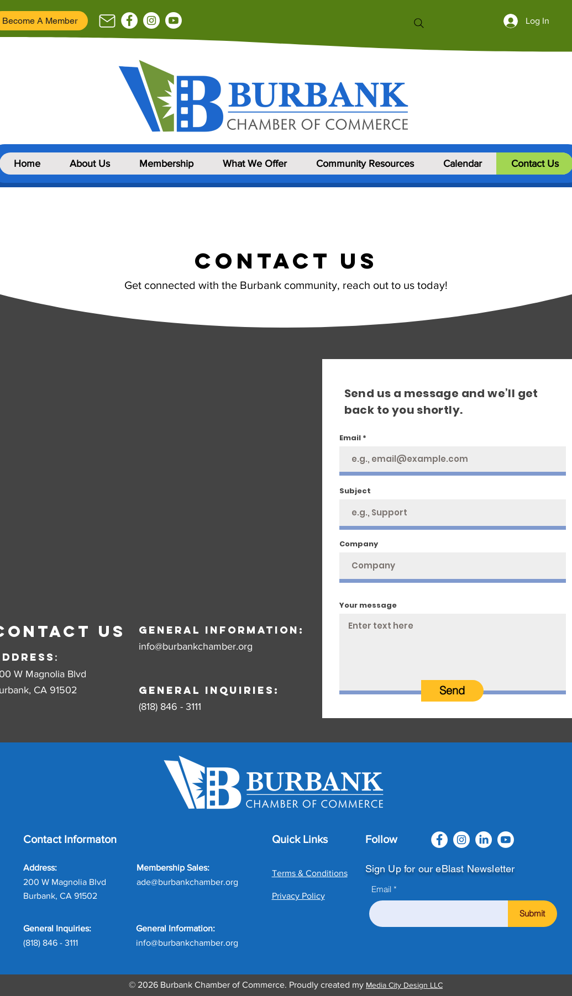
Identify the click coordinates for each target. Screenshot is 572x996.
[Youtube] (173, 20)
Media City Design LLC (404, 985)
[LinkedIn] (483, 839)
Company (358, 543)
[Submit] (532, 913)
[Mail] (107, 21)
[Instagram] (151, 20)
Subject (355, 490)
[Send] (452, 691)
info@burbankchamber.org (196, 646)
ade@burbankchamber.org (187, 882)
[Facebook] (129, 20)
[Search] (419, 23)
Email (350, 437)
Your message (368, 605)
